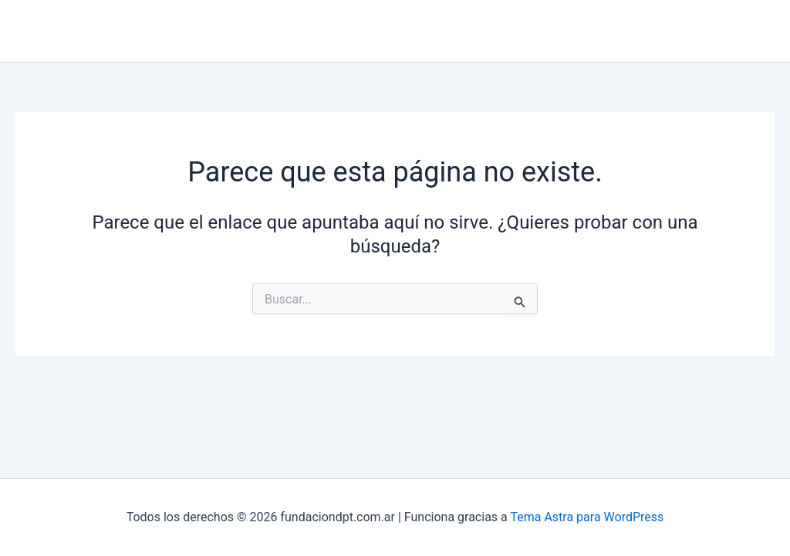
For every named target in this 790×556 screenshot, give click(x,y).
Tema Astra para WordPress (586, 517)
